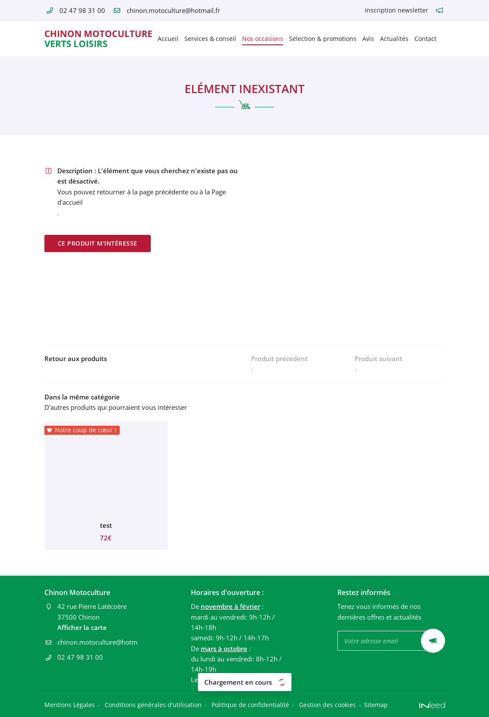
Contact (425, 38)
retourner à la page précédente (142, 191)
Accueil (168, 38)
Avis (368, 38)
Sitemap (376, 705)
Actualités (394, 38)
